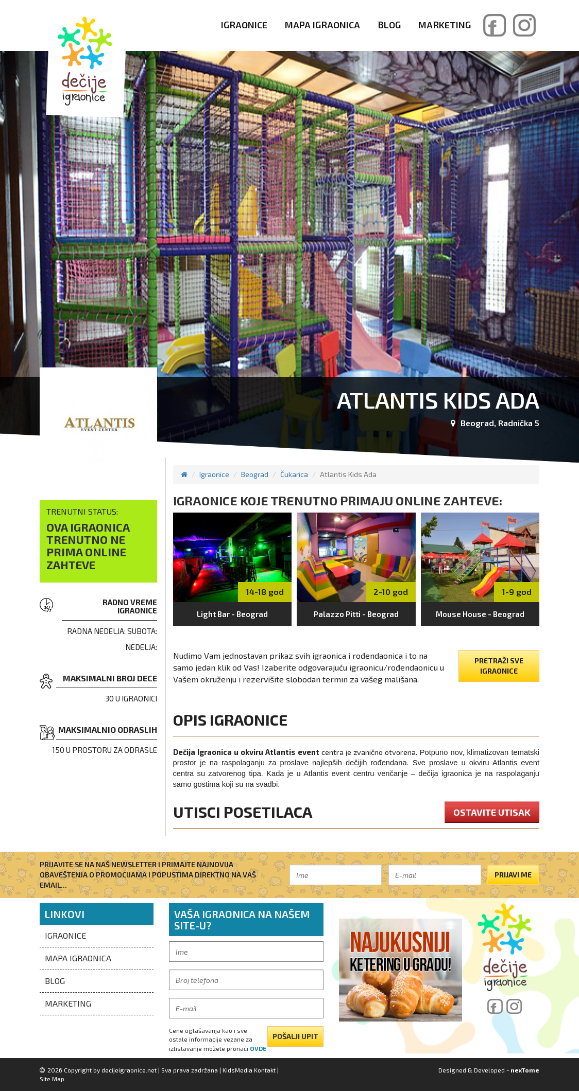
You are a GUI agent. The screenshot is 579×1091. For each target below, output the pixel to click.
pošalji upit (295, 1036)
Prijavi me (513, 874)
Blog (389, 24)
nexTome (524, 1070)
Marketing (444, 24)
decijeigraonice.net (129, 1070)
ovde (258, 1048)
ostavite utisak (492, 812)
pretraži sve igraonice (498, 665)
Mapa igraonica (322, 24)
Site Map (52, 1078)
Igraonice (244, 24)
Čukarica (294, 474)
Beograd (254, 474)
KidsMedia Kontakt (249, 1070)
